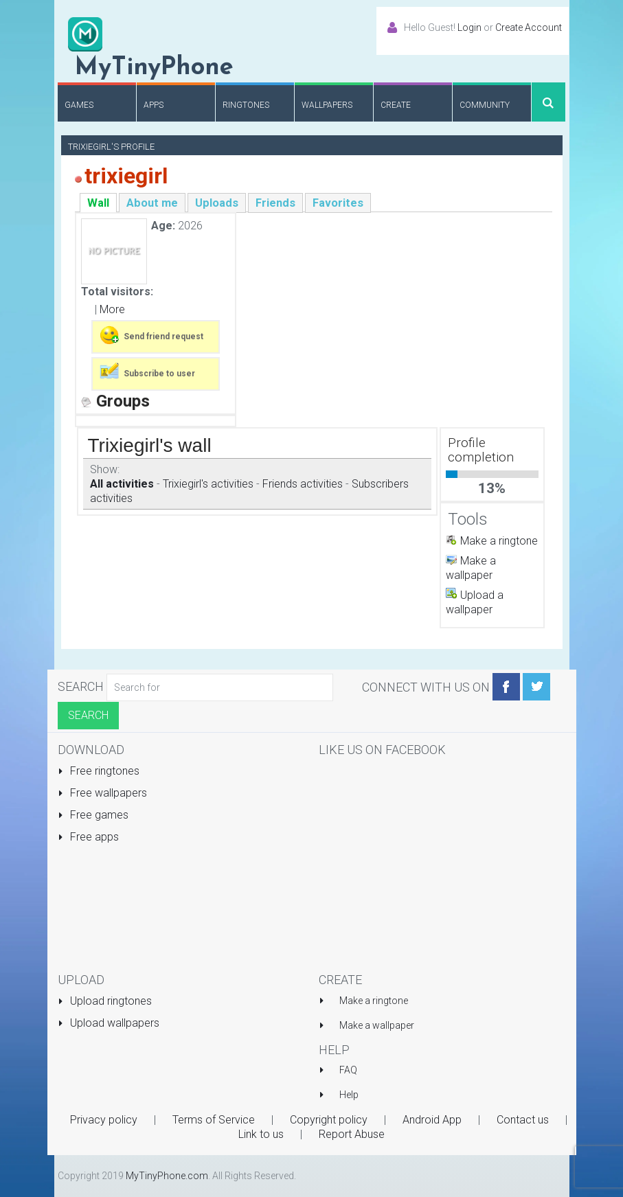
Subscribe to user (146, 372)
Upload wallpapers (109, 1022)
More (112, 309)
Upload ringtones (105, 1000)
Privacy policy (103, 1119)
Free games (93, 814)
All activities (122, 483)
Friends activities (302, 483)
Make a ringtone (499, 540)
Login (469, 27)
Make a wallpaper (376, 1025)
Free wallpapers (103, 792)
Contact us (523, 1119)
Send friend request (150, 335)
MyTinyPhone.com (167, 1175)
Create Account (528, 27)
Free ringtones (99, 770)
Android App (432, 1119)
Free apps (89, 836)
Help (349, 1094)
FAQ (348, 1069)
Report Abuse (352, 1134)
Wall (98, 202)
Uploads (216, 202)
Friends (275, 202)
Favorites (338, 202)
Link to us (261, 1134)
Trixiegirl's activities (208, 483)
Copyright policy (328, 1119)
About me (152, 202)
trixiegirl (126, 176)
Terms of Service (213, 1119)
